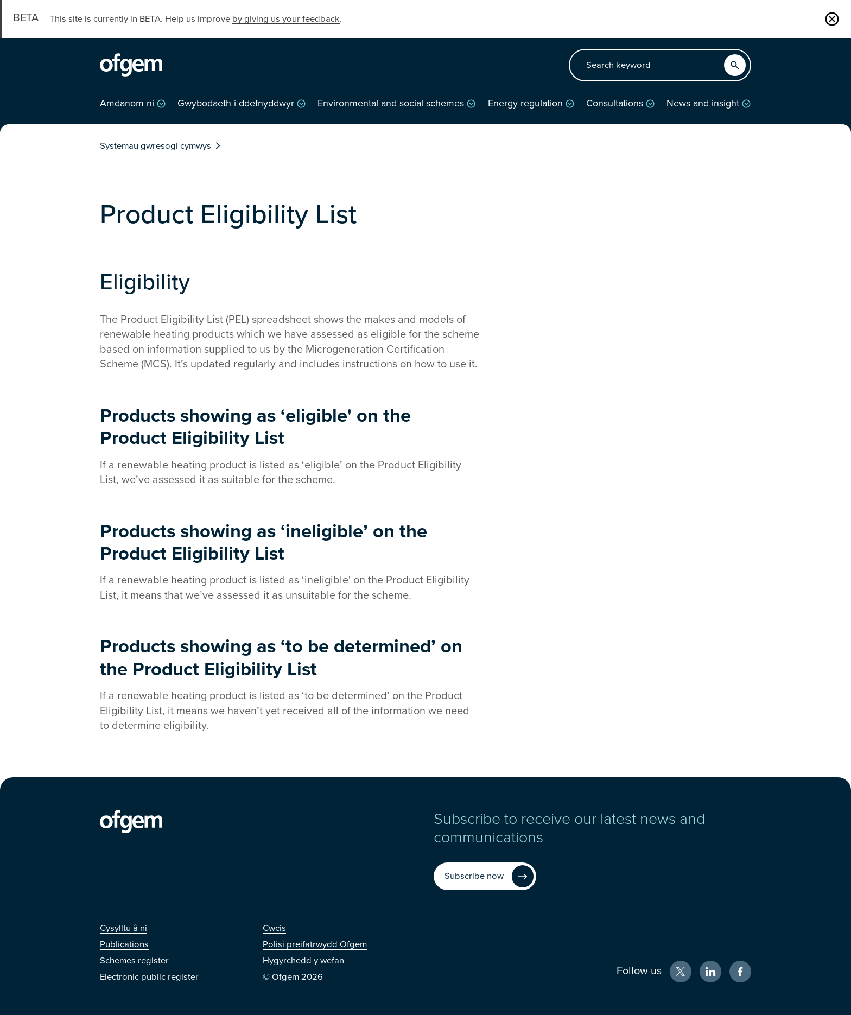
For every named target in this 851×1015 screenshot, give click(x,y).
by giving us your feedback (286, 19)
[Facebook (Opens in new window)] (740, 971)
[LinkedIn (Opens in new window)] (710, 971)
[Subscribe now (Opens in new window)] (485, 876)
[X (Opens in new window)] (680, 971)
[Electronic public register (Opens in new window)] (149, 977)
